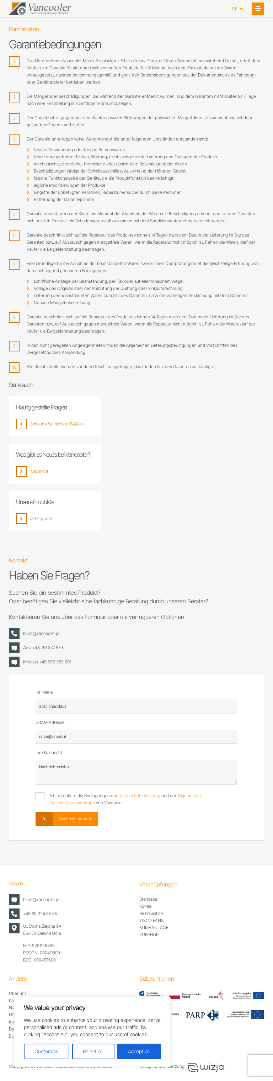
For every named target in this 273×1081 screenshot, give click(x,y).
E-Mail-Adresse (50, 722)
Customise (46, 1051)
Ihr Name (44, 692)
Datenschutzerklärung (139, 795)
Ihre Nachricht (49, 752)
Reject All (93, 1051)
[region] (92, 1031)
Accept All (139, 1051)
